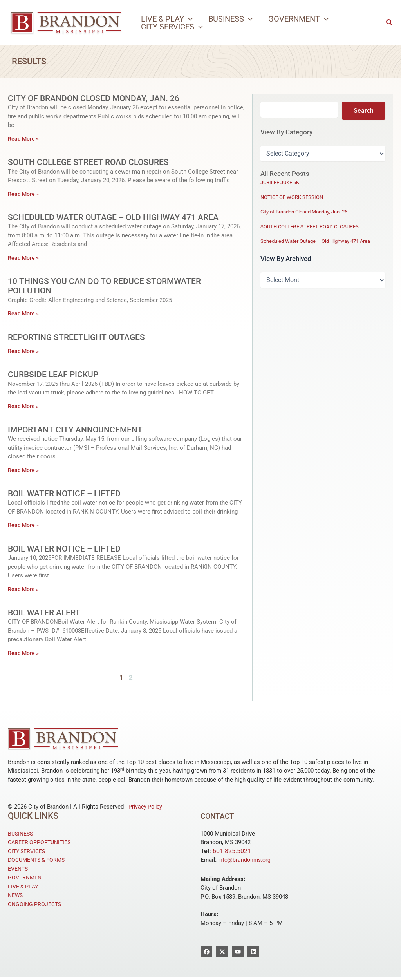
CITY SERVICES (28, 851)
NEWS (16, 895)
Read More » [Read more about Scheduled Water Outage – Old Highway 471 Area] (24, 257)
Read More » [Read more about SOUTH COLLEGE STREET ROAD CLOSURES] (24, 193)
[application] (188, 19)
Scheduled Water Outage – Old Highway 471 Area (117, 217)
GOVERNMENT (27, 877)
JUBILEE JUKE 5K (279, 182)
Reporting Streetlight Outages (79, 337)
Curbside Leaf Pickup (54, 374)
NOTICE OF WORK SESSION (291, 197)
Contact (219, 816)
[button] (166, 19)
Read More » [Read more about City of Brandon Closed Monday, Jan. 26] (24, 138)
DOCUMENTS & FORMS (38, 859)
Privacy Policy (146, 806)
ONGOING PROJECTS (36, 904)
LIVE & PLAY (24, 886)
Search (364, 110)
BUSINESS (21, 833)
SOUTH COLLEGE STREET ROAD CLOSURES (90, 162)
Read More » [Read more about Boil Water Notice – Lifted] (24, 524)
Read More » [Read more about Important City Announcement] (24, 470)
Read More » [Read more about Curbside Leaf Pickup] (24, 406)
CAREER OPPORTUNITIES (41, 842)
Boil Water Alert (46, 612)
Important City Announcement (77, 429)
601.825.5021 (232, 851)
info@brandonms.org (245, 859)
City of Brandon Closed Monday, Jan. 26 (97, 98)
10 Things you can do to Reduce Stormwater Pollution (107, 285)
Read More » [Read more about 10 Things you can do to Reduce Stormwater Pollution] (24, 313)
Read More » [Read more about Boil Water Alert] (24, 653)
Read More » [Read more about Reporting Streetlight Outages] (24, 351)
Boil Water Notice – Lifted (66, 493)
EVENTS (19, 868)
